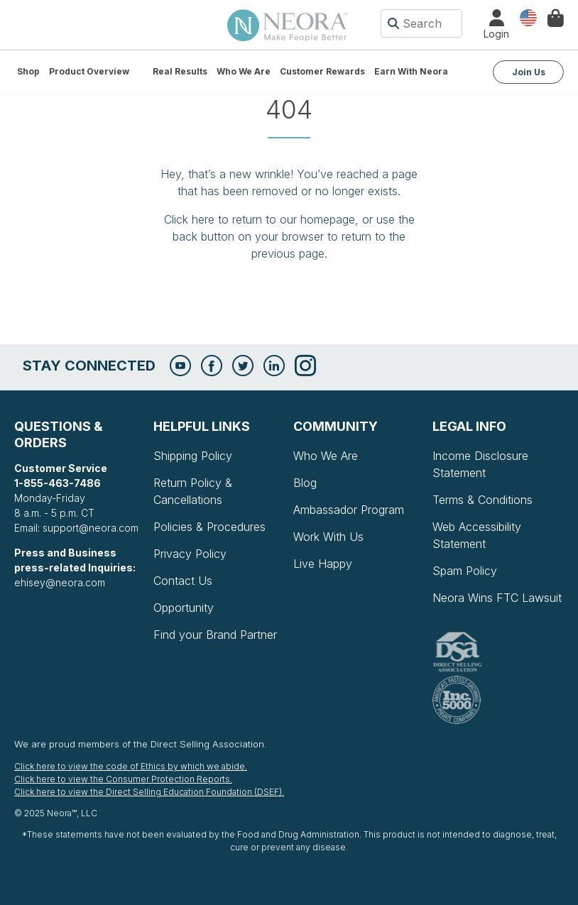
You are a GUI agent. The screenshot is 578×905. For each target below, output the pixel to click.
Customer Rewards (322, 71)
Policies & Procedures (209, 527)
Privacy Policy (190, 554)
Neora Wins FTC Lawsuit (497, 598)
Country (528, 17)
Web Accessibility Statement (476, 535)
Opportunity (183, 607)
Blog (305, 483)
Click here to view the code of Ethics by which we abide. (130, 766)
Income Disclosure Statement (480, 464)
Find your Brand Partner (215, 634)
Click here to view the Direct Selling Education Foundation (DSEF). (149, 791)
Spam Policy (464, 571)
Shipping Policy (192, 456)
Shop (28, 71)
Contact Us (182, 581)
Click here (189, 219)
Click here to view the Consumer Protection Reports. (123, 779)
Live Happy (322, 563)
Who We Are (244, 71)
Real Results (180, 71)
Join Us (528, 72)
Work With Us (328, 537)
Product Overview (89, 71)
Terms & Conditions (482, 500)
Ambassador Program (348, 510)
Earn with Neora (411, 71)
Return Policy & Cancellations (192, 491)
